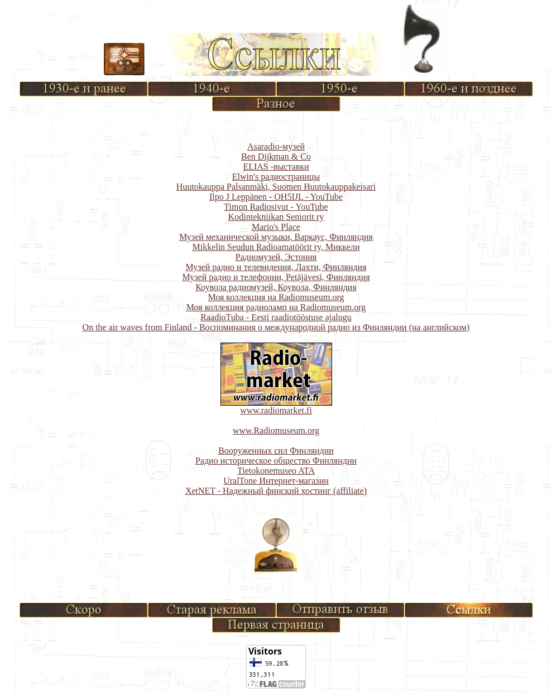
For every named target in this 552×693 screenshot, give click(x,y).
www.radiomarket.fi (276, 410)
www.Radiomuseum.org (276, 430)
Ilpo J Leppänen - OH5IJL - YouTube (276, 196)
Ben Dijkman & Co (276, 156)
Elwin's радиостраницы (276, 176)
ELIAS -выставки (276, 166)
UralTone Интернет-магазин (276, 480)
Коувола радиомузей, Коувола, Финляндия (276, 287)
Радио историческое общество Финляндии (276, 460)
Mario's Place (276, 227)
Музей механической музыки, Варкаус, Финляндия (276, 237)
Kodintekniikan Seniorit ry (276, 217)
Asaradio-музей (276, 146)
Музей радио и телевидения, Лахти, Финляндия (275, 267)
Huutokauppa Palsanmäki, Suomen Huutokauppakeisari (276, 186)
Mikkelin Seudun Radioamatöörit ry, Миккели (275, 247)
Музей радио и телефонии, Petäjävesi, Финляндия (275, 277)
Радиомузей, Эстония (276, 257)
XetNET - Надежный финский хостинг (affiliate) (276, 490)
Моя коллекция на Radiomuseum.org (276, 297)
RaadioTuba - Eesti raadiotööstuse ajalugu (275, 317)
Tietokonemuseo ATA (276, 470)
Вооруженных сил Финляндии (276, 450)
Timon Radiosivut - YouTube (276, 206)
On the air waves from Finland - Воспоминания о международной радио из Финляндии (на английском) (276, 327)
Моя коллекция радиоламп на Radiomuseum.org (276, 307)
